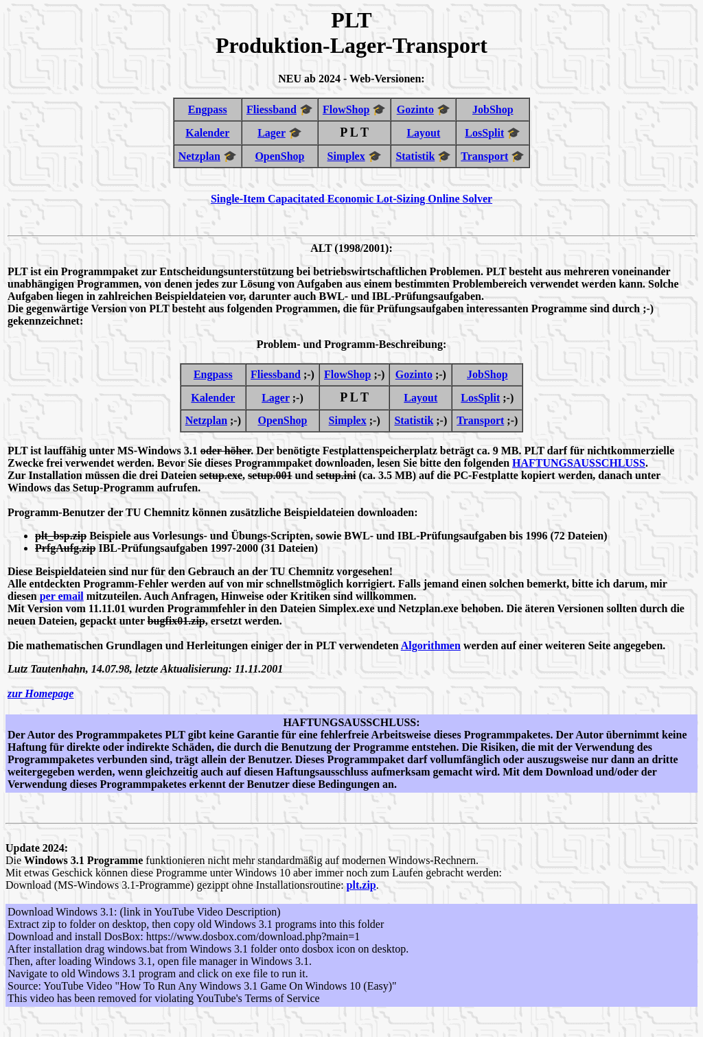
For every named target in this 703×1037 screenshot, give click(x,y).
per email (62, 596)
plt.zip (361, 885)
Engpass (207, 109)
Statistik (415, 156)
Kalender (207, 133)
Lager (271, 133)
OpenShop (279, 156)
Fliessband (271, 109)
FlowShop (346, 109)
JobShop (493, 109)
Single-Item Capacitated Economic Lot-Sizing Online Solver (351, 199)
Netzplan (199, 156)
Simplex (346, 156)
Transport (484, 156)
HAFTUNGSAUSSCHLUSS (578, 463)
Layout (423, 133)
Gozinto (415, 109)
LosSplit (484, 133)
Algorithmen (431, 645)
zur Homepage (40, 693)
